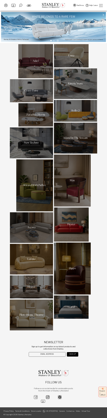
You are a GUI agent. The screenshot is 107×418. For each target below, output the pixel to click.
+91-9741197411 (52, 411)
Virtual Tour (86, 411)
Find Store (80, 5)
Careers (62, 411)
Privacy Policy (9, 411)
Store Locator (36, 411)
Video (78, 411)
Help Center (93, 5)
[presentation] (41, 361)
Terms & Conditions (22, 411)
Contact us (70, 411)
